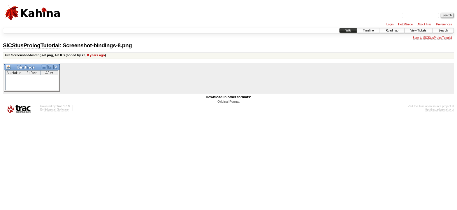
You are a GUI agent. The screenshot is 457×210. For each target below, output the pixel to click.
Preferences (444, 24)
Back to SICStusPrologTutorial (432, 37)
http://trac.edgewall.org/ (439, 109)
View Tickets (418, 30)
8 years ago (96, 55)
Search (443, 30)
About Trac (424, 24)
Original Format (228, 101)
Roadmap (392, 30)
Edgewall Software (56, 109)
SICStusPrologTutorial (31, 45)
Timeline (368, 30)
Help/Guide (405, 24)
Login (389, 24)
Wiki (348, 30)
